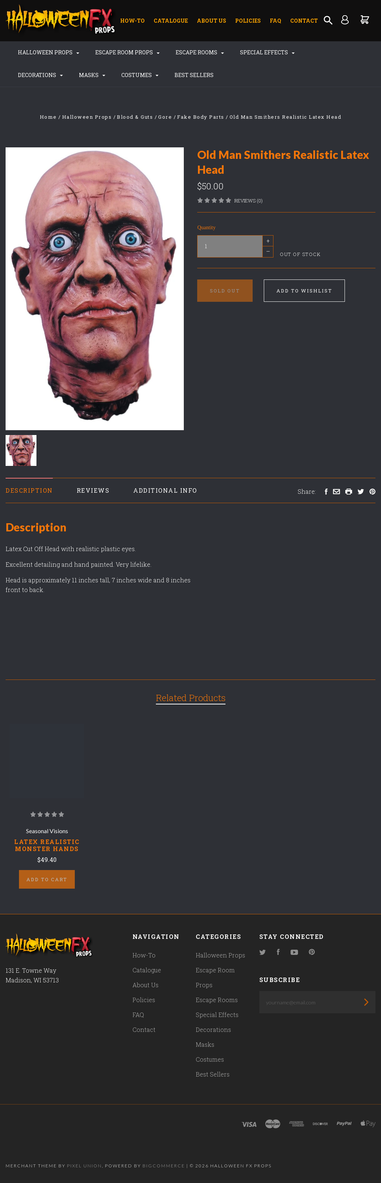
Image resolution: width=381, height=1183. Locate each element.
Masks (92, 75)
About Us (211, 20)
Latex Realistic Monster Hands (47, 845)
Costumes (140, 75)
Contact (304, 20)
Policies (248, 20)
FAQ (275, 20)
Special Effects (267, 52)
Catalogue (171, 20)
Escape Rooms (200, 52)
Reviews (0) (248, 200)
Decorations (40, 75)
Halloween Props (48, 52)
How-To (132, 20)
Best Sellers (194, 75)
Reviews (93, 490)
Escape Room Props (127, 52)
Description (29, 490)
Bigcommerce (164, 1165)
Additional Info (165, 490)
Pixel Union (84, 1165)
